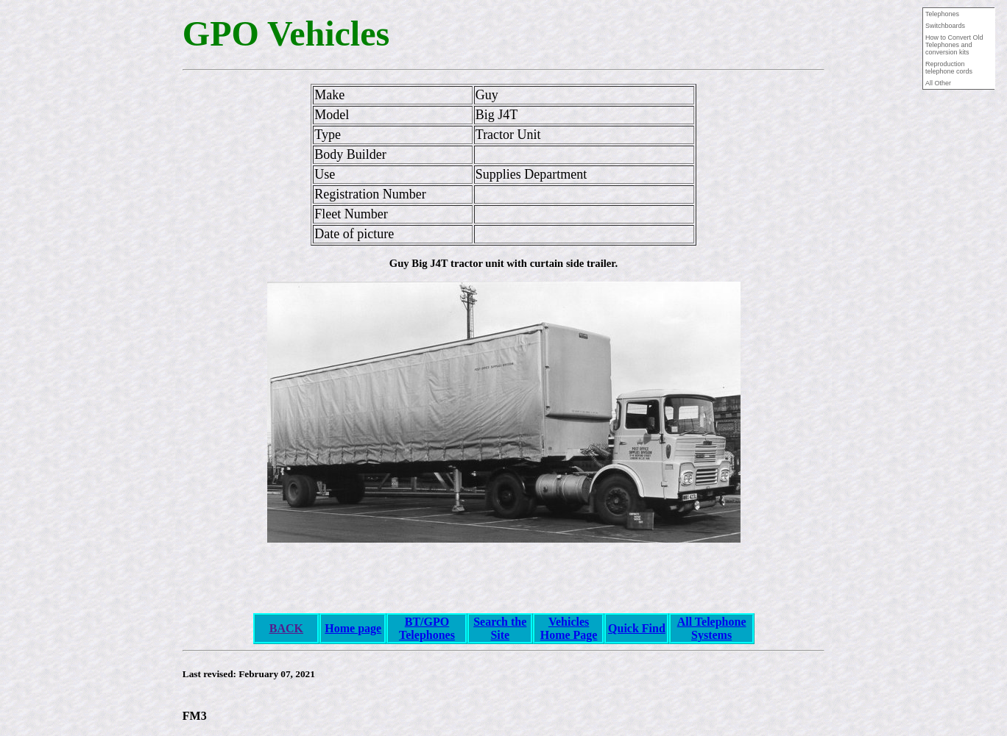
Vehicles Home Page (569, 628)
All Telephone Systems (711, 628)
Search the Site (499, 628)
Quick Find (636, 628)
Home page (353, 628)
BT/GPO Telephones (427, 628)
